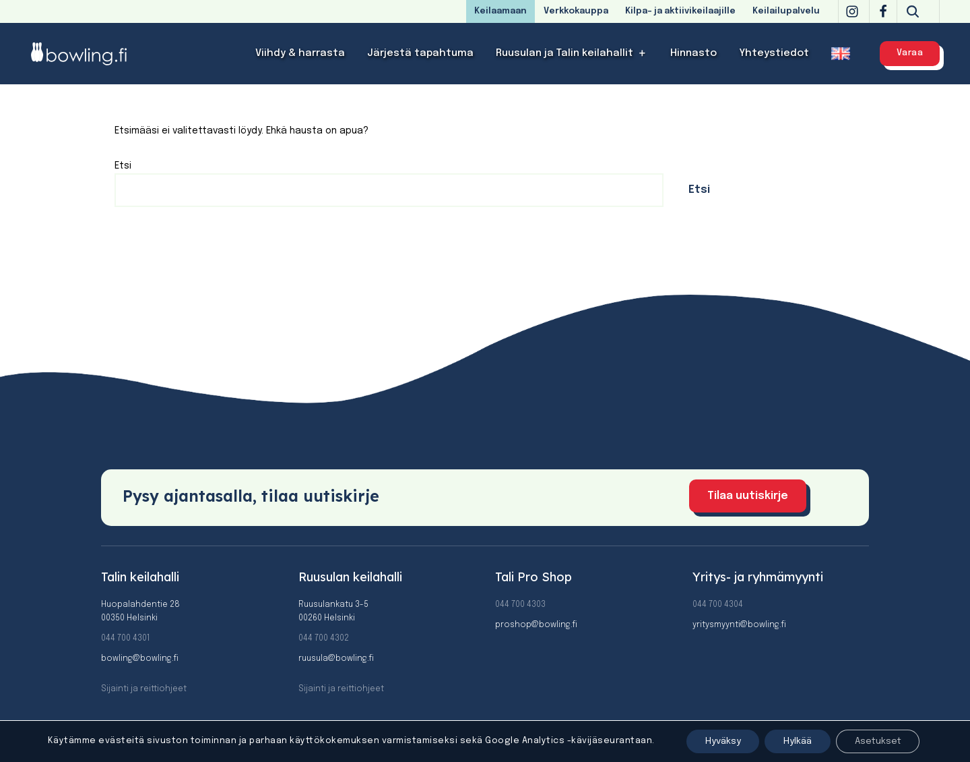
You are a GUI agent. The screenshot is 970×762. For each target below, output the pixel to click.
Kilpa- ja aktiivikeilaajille (680, 11)
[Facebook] (883, 11)
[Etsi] (913, 11)
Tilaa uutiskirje (747, 496)
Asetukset (875, 741)
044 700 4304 (717, 605)
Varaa (910, 53)
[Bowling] (87, 53)
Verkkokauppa (576, 11)
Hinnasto (693, 53)
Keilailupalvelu (786, 11)
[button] (642, 53)
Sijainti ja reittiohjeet (144, 689)
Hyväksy (712, 741)
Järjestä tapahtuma (420, 53)
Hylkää (791, 741)
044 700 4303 (520, 605)
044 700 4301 (125, 639)
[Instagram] (852, 11)
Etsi (123, 166)
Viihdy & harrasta (300, 53)
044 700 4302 (323, 639)
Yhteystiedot (774, 53)
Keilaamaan (500, 11)
